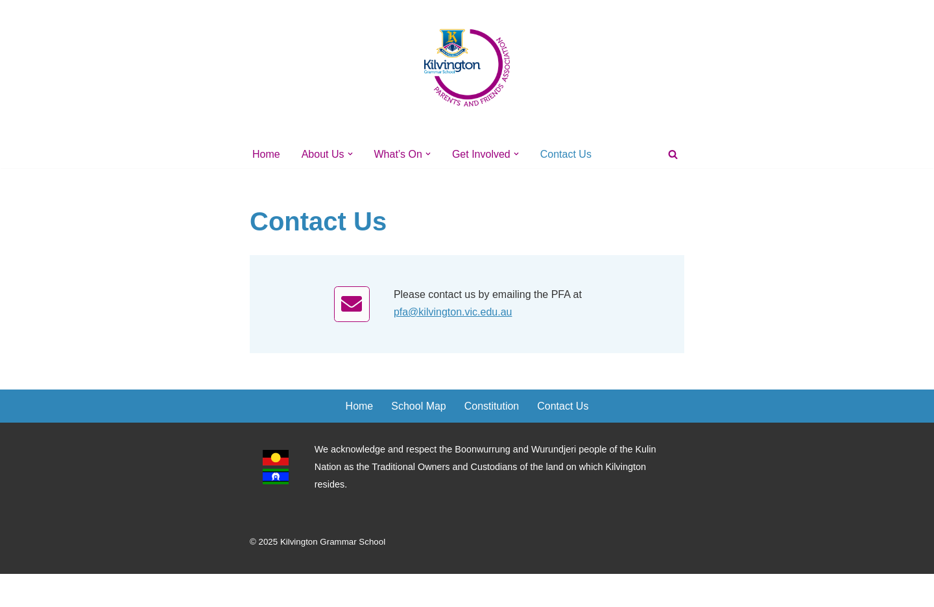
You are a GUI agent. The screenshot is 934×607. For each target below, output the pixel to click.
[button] (350, 153)
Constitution (492, 406)
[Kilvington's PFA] (467, 67)
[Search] (673, 154)
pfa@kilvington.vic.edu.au (453, 311)
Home (266, 154)
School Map (418, 406)
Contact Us (566, 154)
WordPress (365, 590)
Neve (262, 590)
